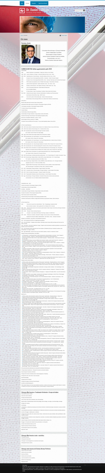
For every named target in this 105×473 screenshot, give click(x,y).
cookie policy (61, 468)
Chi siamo (27, 3)
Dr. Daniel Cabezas (37, 9)
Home (22, 3)
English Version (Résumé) (43, 3)
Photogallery (34, 3)
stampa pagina (64, 35)
